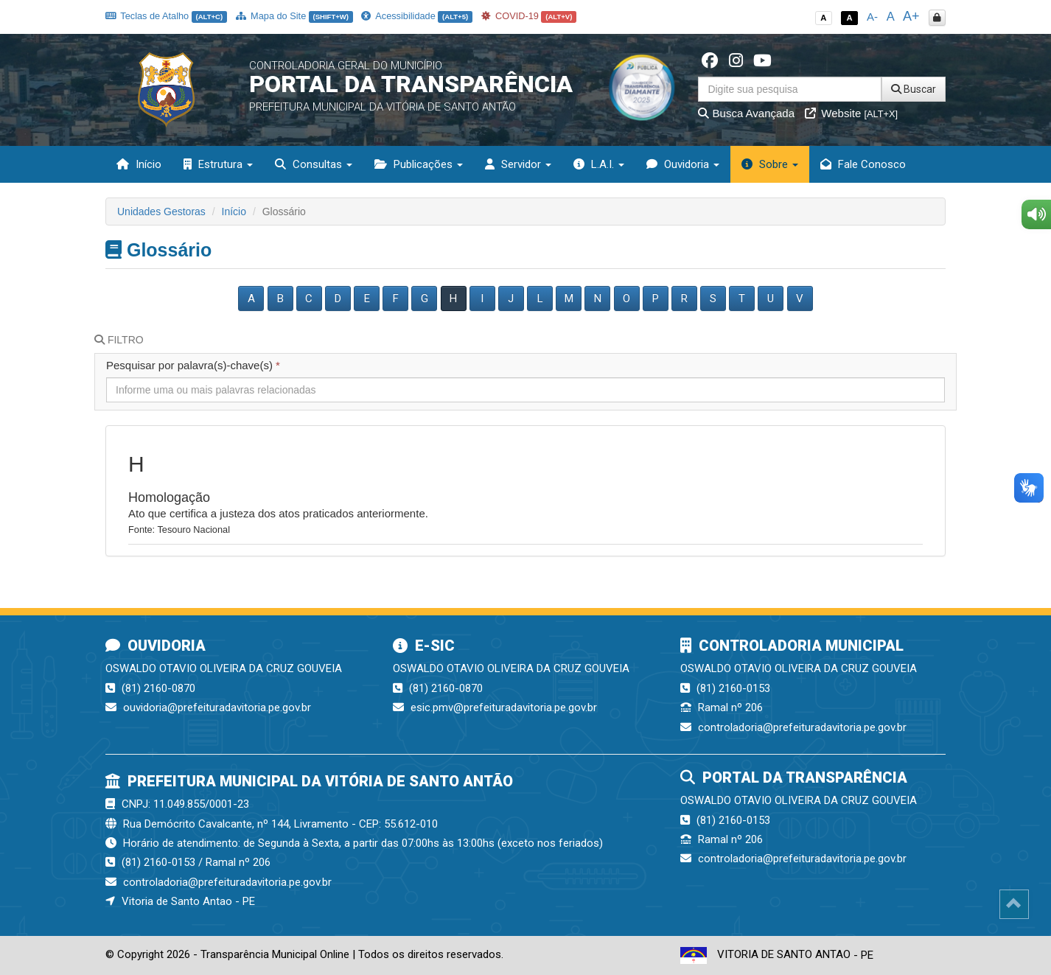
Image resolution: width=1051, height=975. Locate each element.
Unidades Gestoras (161, 211)
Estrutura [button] (218, 164)
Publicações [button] (418, 164)
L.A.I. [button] (598, 164)
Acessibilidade (416, 15)
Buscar (913, 89)
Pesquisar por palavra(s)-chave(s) (193, 365)
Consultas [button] (313, 164)
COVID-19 (529, 15)
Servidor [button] (518, 164)
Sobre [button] (769, 164)
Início (138, 164)
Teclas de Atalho (166, 15)
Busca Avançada (746, 113)
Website (851, 113)
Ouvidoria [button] (682, 164)
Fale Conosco (863, 164)
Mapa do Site (294, 15)
